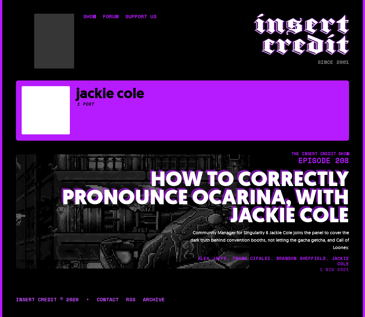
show (89, 17)
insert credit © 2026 (47, 299)
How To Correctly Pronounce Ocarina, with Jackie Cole (205, 197)
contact (108, 299)
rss (130, 299)
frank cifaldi (252, 258)
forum (110, 17)
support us (141, 17)
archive (154, 299)
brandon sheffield (301, 258)
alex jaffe (212, 258)
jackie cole (340, 261)
